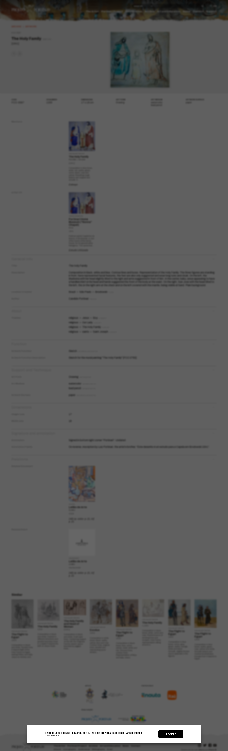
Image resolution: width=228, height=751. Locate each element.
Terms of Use (53, 735)
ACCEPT (171, 734)
